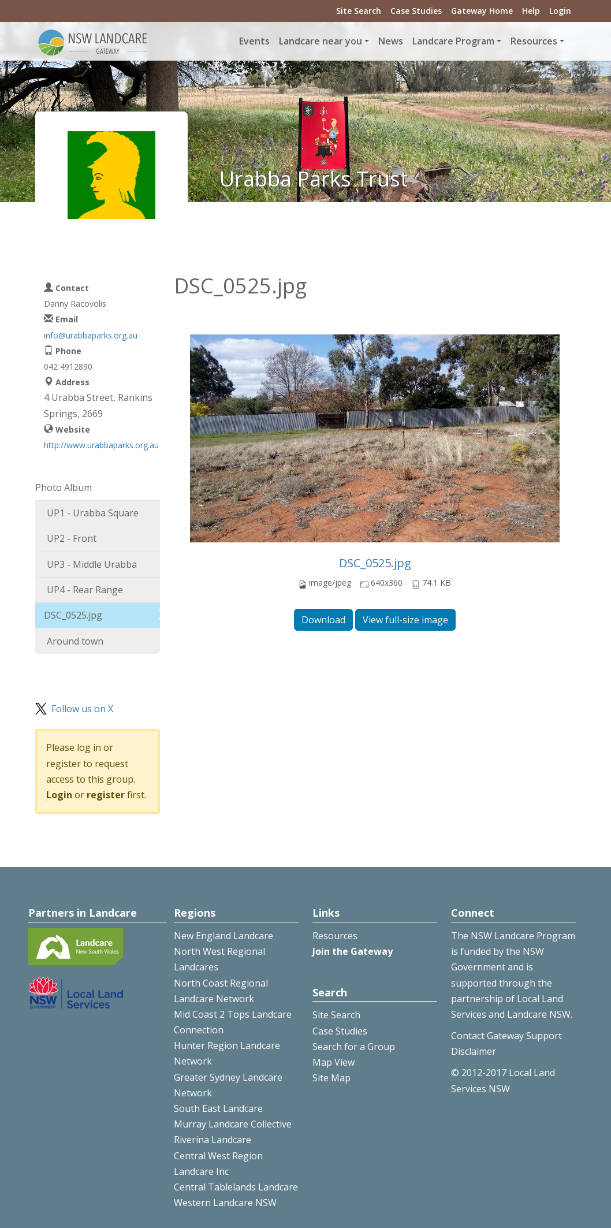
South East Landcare (218, 1108)
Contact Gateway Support (506, 1035)
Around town (75, 641)
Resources (334, 935)
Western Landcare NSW (225, 1202)
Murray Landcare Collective (233, 1124)
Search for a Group (353, 1046)
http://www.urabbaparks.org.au (101, 445)
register (106, 794)
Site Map (331, 1077)
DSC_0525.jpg (375, 563)
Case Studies (416, 10)
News (390, 41)
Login (560, 10)
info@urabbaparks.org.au (90, 335)
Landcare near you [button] (320, 41)
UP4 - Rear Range (85, 589)
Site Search (358, 10)
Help (531, 10)
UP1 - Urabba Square (93, 513)
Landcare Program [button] (453, 41)
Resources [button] (534, 41)
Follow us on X (82, 708)
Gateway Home (482, 10)
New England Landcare (223, 935)
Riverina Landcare (212, 1139)
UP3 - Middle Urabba (92, 564)
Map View (333, 1062)
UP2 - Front (71, 538)
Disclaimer (473, 1051)
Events (254, 41)
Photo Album (63, 487)
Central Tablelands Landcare (236, 1187)
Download (323, 619)
